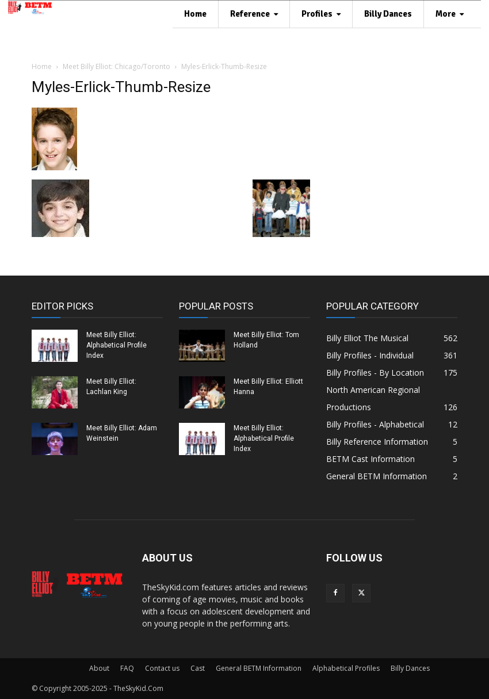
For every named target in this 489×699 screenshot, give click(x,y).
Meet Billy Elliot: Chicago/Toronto (116, 66)
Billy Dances (410, 668)
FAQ (127, 668)
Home (42, 66)
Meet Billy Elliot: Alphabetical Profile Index (116, 345)
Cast (197, 668)
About (99, 668)
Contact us (162, 668)
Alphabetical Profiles (346, 668)
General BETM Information (258, 668)
